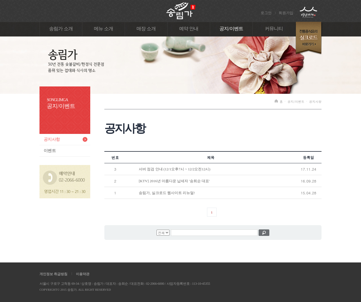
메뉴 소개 (103, 28)
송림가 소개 (61, 28)
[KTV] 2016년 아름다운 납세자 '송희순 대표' (174, 181)
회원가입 (286, 13)
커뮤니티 (274, 28)
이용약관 (82, 274)
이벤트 (50, 150)
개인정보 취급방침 (53, 274)
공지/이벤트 (231, 28)
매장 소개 (146, 28)
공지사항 (52, 139)
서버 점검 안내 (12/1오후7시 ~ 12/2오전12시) (174, 169)
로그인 (266, 13)
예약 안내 (188, 28)
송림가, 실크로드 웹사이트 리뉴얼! (167, 193)
